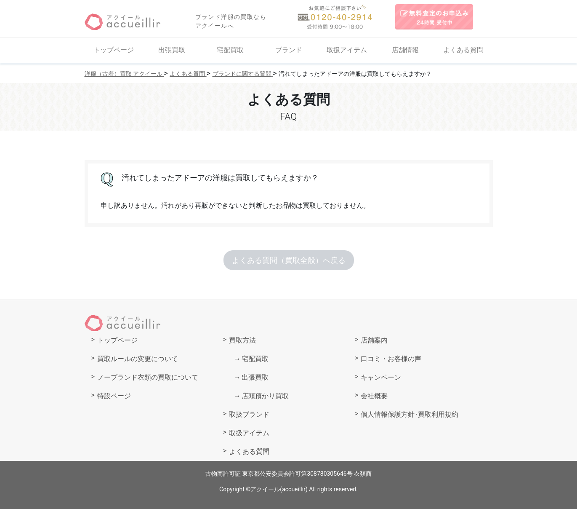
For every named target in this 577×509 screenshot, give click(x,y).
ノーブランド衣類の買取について (147, 377)
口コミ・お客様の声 (391, 359)
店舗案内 (374, 340)
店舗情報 (405, 50)
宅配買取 (230, 50)
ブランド (288, 50)
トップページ (113, 50)
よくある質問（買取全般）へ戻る (289, 260)
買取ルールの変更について (137, 359)
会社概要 (374, 396)
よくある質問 (463, 50)
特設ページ (114, 396)
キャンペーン (381, 377)
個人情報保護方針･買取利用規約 (409, 414)
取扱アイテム (347, 50)
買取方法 (242, 340)
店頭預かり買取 (265, 396)
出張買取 (171, 50)
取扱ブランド (249, 414)
